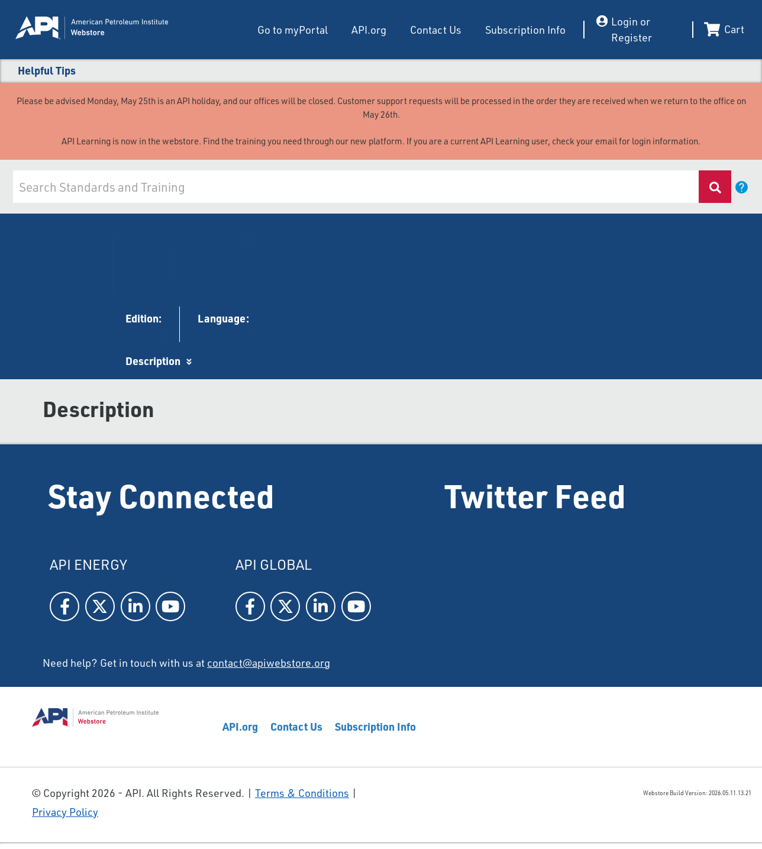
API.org (368, 29)
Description (152, 360)
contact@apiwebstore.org (268, 662)
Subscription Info (525, 29)
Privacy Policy (65, 811)
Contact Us (435, 29)
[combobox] (355, 186)
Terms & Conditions (302, 792)
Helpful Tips (47, 70)
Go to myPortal (292, 29)
